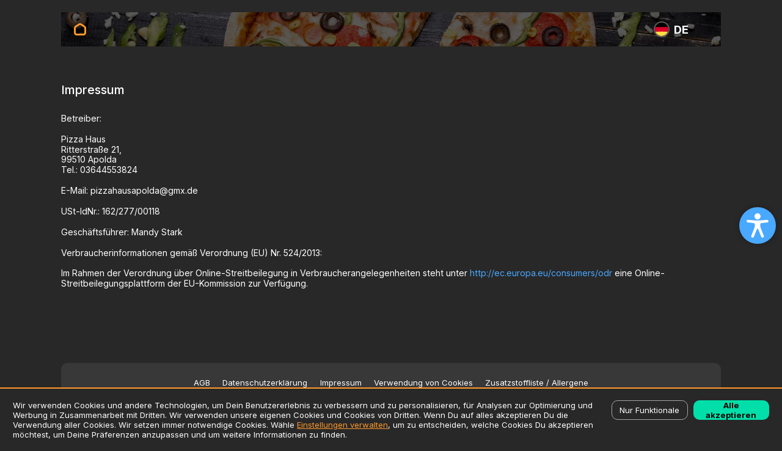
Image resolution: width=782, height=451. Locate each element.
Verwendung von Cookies (423, 382)
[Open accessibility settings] (757, 225)
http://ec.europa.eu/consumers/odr (541, 273)
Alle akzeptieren (731, 410)
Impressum (341, 382)
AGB (202, 382)
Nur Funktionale (649, 410)
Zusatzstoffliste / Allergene (536, 382)
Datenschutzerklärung (264, 382)
